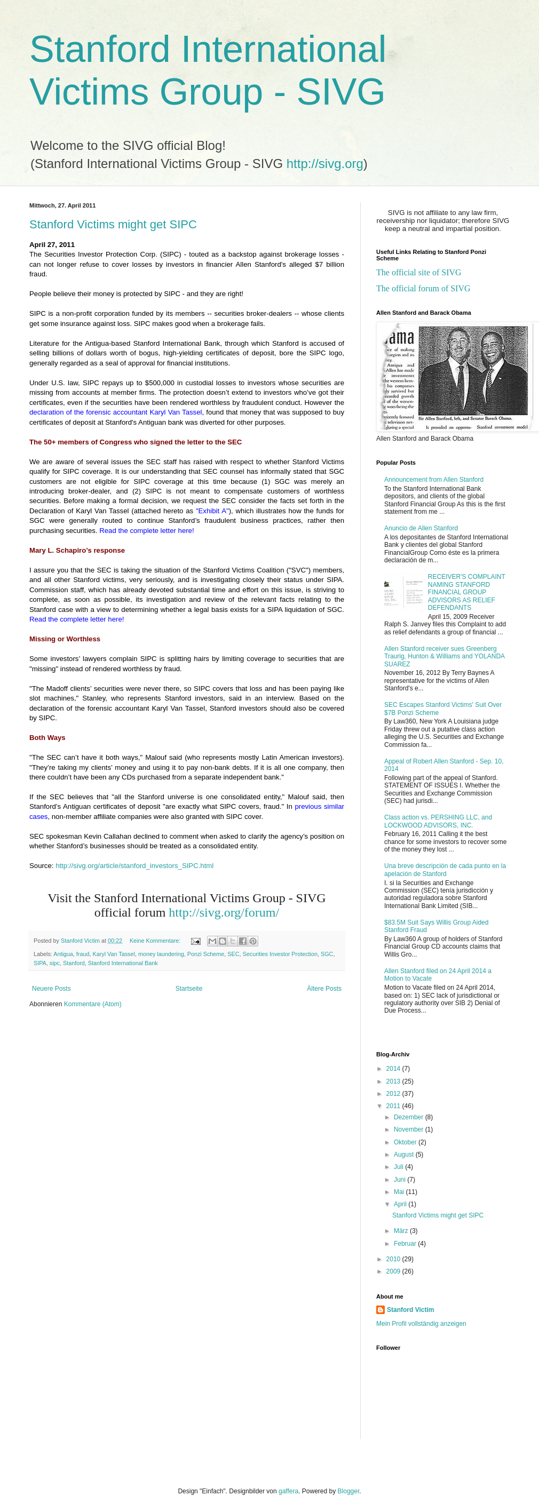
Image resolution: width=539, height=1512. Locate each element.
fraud (83, 954)
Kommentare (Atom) (93, 1004)
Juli (399, 1167)
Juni (400, 1179)
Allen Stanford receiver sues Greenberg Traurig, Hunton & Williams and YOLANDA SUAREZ (444, 656)
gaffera (288, 1491)
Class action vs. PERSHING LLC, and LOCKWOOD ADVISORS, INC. (438, 821)
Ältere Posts (324, 988)
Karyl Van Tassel (113, 954)
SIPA (40, 963)
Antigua (63, 954)
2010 (394, 1259)
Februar (406, 1243)
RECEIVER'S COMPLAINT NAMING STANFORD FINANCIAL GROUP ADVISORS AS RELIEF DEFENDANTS (466, 592)
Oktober (406, 1142)
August (405, 1154)
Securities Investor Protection (280, 954)
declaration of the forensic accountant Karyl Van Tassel (115, 412)
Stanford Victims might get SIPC (113, 224)
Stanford (74, 963)
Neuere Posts (51, 988)
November (409, 1129)
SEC (233, 954)
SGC (327, 954)
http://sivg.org (325, 163)
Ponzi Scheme (206, 954)
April (401, 1204)
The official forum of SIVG (423, 288)
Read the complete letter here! (146, 531)
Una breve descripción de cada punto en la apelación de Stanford (445, 869)
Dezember (409, 1117)
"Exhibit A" (212, 511)
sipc (55, 963)
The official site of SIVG (419, 272)
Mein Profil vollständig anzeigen (421, 1323)
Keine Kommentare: (156, 940)
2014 (394, 1068)
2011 (394, 1106)
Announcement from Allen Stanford (433, 479)
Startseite (189, 988)
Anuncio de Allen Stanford (421, 528)
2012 (394, 1093)
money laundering (161, 954)
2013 (394, 1081)
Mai (400, 1192)
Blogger (349, 1491)
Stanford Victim (410, 1310)
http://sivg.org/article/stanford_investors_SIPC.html (134, 866)
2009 (394, 1271)
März (402, 1231)
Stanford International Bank (123, 963)
